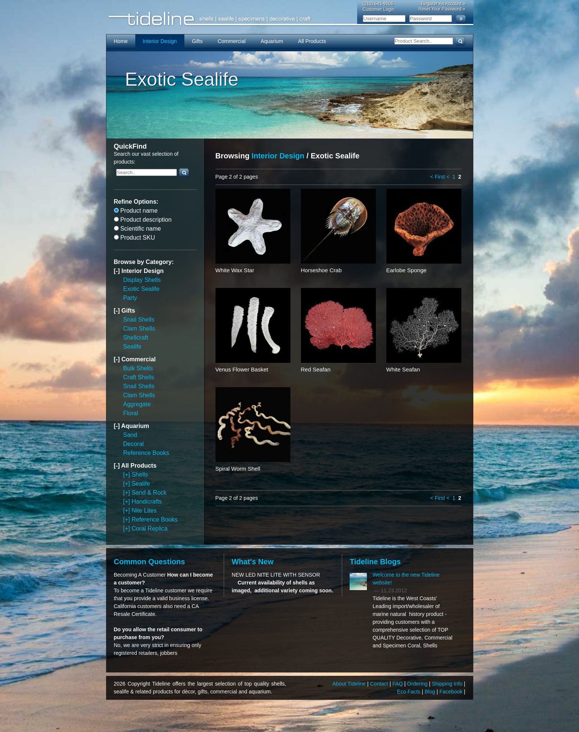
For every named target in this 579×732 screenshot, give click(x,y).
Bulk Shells (138, 368)
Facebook (451, 692)
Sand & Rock (149, 492)
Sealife (132, 346)
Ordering (418, 684)
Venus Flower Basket (241, 369)
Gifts (197, 41)
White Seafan (403, 369)
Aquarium (271, 41)
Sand (130, 435)
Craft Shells (138, 377)
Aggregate (137, 404)
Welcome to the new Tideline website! (406, 579)
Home (121, 41)
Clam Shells (139, 328)
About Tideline (349, 684)
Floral (130, 413)
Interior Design (160, 41)
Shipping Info (448, 684)
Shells (140, 474)
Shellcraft (135, 337)
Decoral (133, 444)
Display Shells (142, 280)
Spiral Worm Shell (237, 468)
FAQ (398, 684)
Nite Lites (144, 510)
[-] (117, 271)
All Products (312, 41)
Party (130, 298)
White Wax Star (234, 270)
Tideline (289, 19)
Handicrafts (147, 501)
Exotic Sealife (141, 289)
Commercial (232, 41)
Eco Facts (409, 692)
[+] (127, 474)
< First (437, 177)
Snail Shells (139, 319)
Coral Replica (150, 528)
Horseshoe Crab (321, 270)
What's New (252, 562)
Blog (431, 692)
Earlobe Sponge (406, 270)
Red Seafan (316, 369)
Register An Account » (443, 3)
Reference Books (146, 453)
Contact (379, 684)
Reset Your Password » (442, 9)
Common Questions (149, 562)
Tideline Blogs (375, 562)
